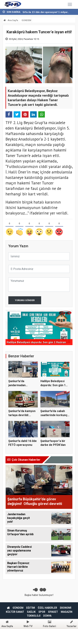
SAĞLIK (31, 611)
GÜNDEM (26, 20)
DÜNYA (47, 615)
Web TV (28, 624)
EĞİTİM (30, 607)
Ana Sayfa (11, 20)
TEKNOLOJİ (33, 615)
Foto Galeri (49, 624)
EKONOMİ (65, 607)
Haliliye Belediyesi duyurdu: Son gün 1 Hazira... (53, 385)
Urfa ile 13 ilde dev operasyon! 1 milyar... (46, 12)
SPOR (41, 611)
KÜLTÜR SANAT (15, 611)
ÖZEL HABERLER (47, 607)
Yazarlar (72, 624)
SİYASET (53, 611)
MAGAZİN (66, 611)
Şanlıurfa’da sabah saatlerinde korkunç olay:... (53, 415)
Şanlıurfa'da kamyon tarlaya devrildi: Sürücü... (21, 415)
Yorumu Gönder (25, 300)
